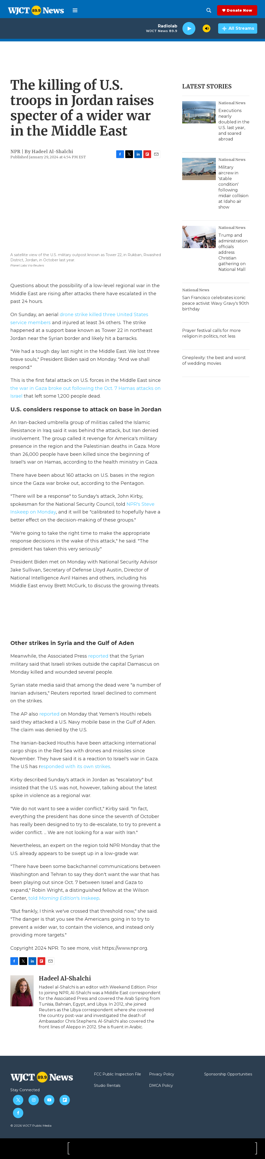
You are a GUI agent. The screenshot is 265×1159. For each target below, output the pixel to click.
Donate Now (239, 10)
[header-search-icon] (209, 10)
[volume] (206, 28)
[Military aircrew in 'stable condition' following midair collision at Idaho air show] (199, 169)
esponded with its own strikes (75, 766)
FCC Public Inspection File (117, 1074)
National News (232, 103)
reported (99, 656)
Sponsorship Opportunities (228, 1074)
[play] (189, 29)
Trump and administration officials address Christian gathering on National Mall (233, 252)
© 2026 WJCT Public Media (30, 1125)
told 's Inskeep (63, 898)
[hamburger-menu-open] (75, 10)
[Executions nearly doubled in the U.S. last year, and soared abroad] (199, 112)
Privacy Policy (161, 1074)
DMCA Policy (161, 1086)
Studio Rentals (107, 1086)
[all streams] (237, 28)
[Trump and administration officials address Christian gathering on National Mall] (199, 237)
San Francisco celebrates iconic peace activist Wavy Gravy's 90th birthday (215, 303)
